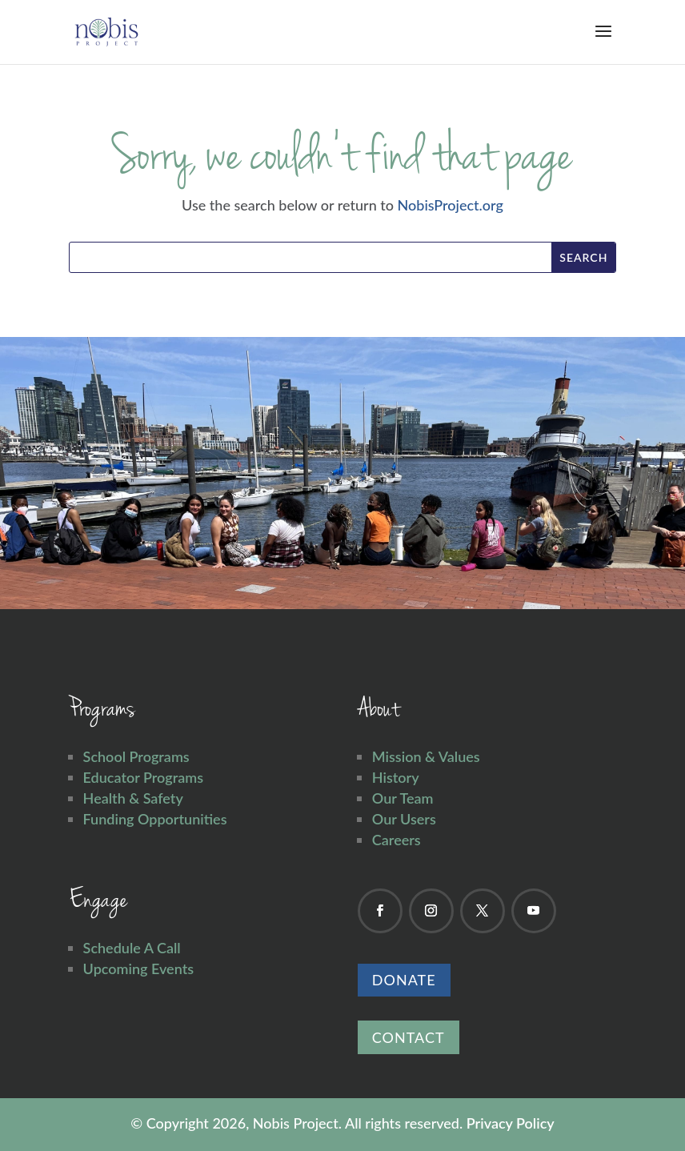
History (395, 777)
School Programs (136, 756)
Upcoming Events (138, 968)
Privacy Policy (511, 1123)
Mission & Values (426, 756)
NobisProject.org (450, 205)
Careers (396, 839)
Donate (404, 980)
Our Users (404, 819)
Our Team (403, 798)
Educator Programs (143, 777)
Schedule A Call (132, 947)
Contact (408, 1037)
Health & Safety (133, 798)
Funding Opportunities (155, 819)
